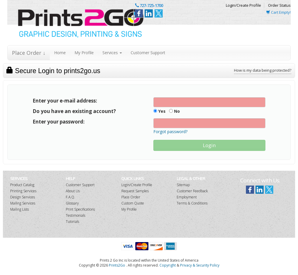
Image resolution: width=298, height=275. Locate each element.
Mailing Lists (19, 209)
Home (60, 52)
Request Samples (135, 190)
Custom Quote (132, 203)
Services (112, 52)
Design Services (22, 197)
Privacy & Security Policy (199, 265)
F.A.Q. (70, 197)
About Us (73, 190)
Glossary (72, 203)
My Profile (84, 52)
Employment (187, 197)
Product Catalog (22, 184)
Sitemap (183, 184)
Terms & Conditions (192, 203)
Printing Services (23, 190)
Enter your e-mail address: (65, 100)
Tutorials (72, 221)
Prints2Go (117, 265)
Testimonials (75, 215)
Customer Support (148, 52)
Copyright (167, 265)
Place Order (130, 197)
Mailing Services (22, 203)
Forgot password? (170, 131)
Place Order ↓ (28, 52)
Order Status (279, 5)
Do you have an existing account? (74, 111)
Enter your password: (59, 121)
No (174, 111)
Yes (159, 111)
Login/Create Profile (243, 5)
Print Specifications (80, 209)
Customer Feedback (192, 190)
